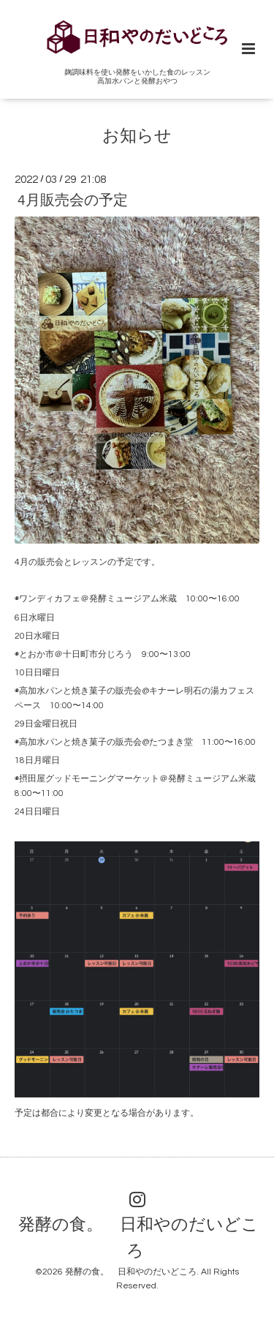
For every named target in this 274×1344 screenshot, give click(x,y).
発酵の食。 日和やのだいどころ (138, 1238)
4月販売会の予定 (73, 200)
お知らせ (137, 135)
